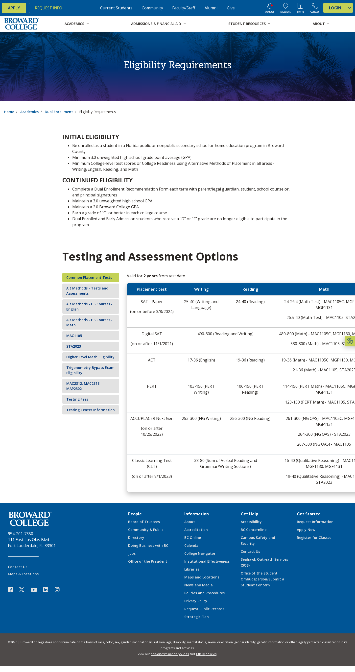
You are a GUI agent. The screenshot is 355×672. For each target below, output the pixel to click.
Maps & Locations (23, 574)
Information (196, 514)
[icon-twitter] (24, 590)
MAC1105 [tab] (74, 335)
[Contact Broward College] (314, 8)
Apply (14, 8)
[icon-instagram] (60, 590)
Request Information (315, 521)
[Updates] (269, 8)
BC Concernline (253, 529)
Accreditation (196, 529)
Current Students (116, 8)
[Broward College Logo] (22, 24)
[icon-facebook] (13, 590)
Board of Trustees (144, 521)
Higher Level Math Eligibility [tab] (90, 357)
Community (152, 8)
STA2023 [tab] (73, 346)
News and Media (198, 585)
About (189, 521)
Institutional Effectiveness (207, 561)
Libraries (191, 569)
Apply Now (306, 529)
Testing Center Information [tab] (90, 410)
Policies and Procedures (204, 593)
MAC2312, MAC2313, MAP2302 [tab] (83, 386)
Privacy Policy (195, 601)
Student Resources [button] (247, 23)
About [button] (319, 23)
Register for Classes (314, 537)
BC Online (192, 537)
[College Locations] (285, 8)
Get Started (309, 514)
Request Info (48, 8)
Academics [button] (74, 23)
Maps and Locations (201, 577)
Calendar (192, 545)
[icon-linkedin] (48, 590)
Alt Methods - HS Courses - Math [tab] (89, 322)
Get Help (249, 514)
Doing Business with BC (148, 545)
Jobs (132, 553)
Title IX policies (206, 654)
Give (231, 8)
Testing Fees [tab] (77, 399)
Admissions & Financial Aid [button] (156, 23)
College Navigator (199, 553)
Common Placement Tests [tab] (89, 277)
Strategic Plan (196, 616)
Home (9, 111)
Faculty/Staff (183, 8)
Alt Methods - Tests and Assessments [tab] (87, 291)
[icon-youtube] (36, 589)
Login (341, 8)
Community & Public (145, 529)
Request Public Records (204, 608)
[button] (350, 341)
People (135, 514)
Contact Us (17, 566)
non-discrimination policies (170, 654)
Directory (136, 537)
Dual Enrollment (59, 111)
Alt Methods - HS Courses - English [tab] (89, 307)
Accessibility (251, 521)
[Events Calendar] (300, 8)
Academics (29, 111)
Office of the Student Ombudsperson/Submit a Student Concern (262, 579)
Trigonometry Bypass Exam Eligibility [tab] (90, 370)
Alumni (211, 8)
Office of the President (147, 561)
